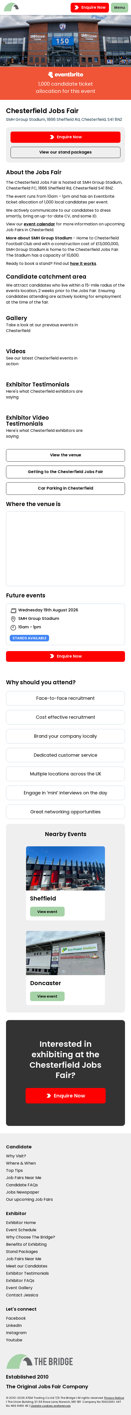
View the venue (65, 455)
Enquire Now (90, 7)
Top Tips (14, 1170)
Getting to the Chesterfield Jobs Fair (65, 472)
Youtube (14, 1340)
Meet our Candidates (26, 1266)
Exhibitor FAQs (20, 1280)
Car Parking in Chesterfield (65, 488)
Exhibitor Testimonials (27, 1273)
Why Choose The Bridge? (30, 1237)
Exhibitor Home (21, 1223)
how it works (83, 263)
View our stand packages (65, 152)
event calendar (39, 224)
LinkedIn (14, 1325)
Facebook (16, 1318)
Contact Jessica (22, 1295)
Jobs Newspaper (22, 1192)
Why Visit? (16, 1156)
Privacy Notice (114, 1398)
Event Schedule (21, 1230)
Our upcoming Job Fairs (29, 1199)
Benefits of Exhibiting (26, 1244)
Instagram (16, 1333)
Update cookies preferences (51, 1406)
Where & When (21, 1163)
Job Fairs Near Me (23, 1178)
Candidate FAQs (22, 1185)
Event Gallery (19, 1288)
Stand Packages (22, 1251)
